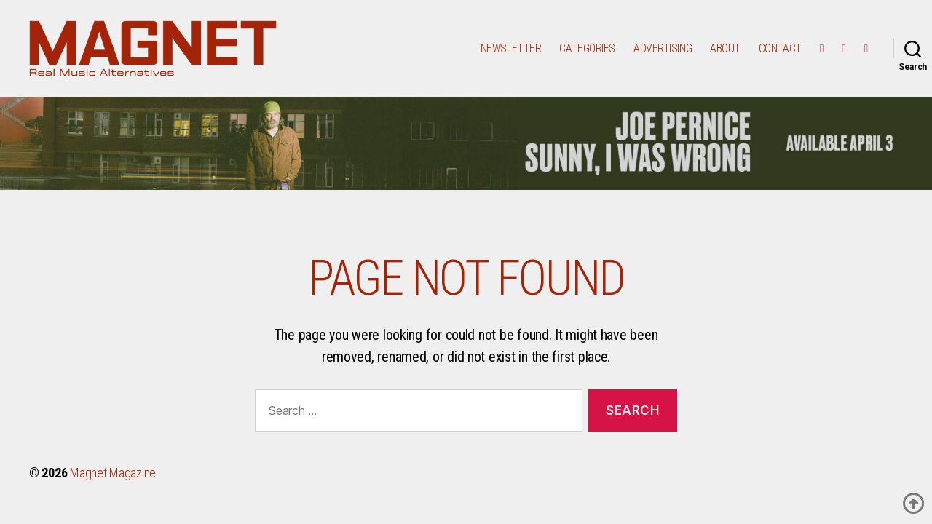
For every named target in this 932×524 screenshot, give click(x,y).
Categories (587, 53)
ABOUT (725, 53)
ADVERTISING (662, 53)
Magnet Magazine (113, 483)
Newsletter (511, 53)
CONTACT (780, 53)
